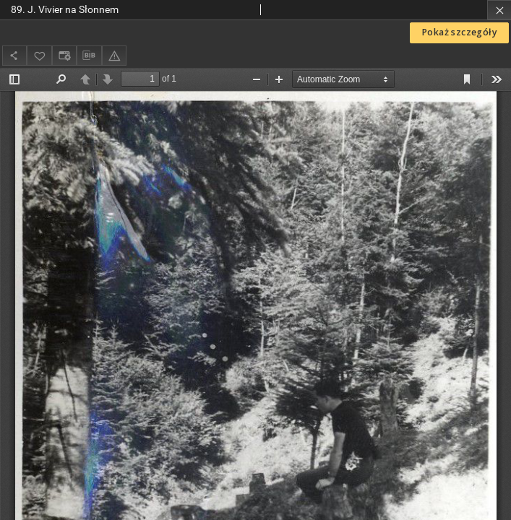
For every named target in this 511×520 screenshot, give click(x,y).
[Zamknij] (499, 10)
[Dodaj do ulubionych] (39, 55)
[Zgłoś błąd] (114, 55)
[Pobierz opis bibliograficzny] (89, 56)
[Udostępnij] (14, 55)
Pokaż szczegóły (459, 32)
